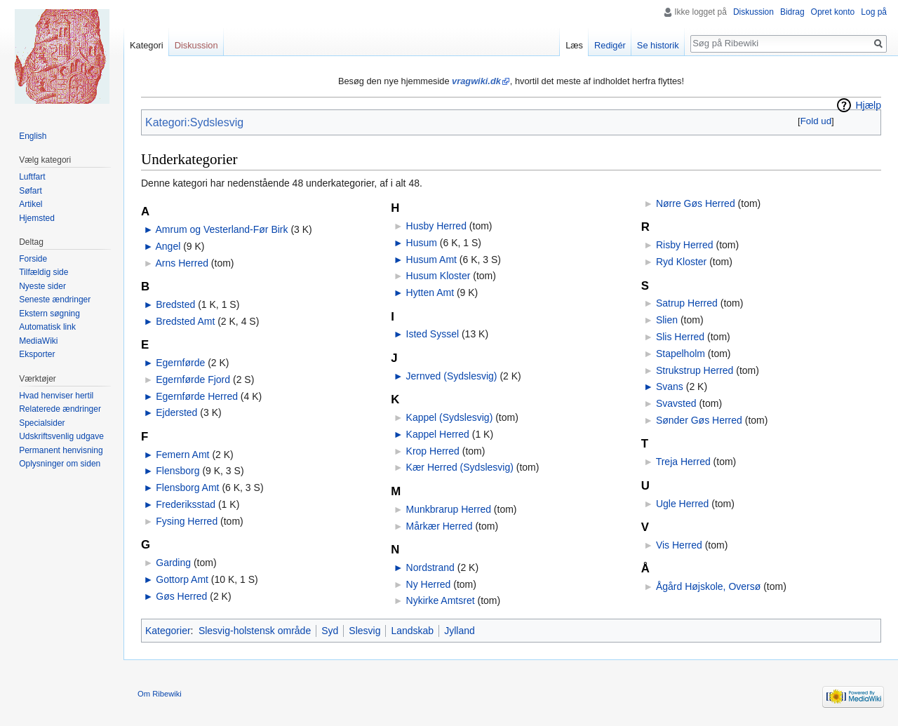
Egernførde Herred (197, 396)
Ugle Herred (682, 503)
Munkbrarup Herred (448, 509)
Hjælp (868, 105)
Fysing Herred (186, 521)
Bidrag (792, 12)
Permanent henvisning (60, 450)
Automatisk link (47, 327)
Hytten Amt (430, 292)
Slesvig (364, 630)
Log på (874, 12)
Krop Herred (433, 451)
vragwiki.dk (476, 81)
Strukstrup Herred (694, 370)
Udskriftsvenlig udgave (61, 436)
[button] (816, 121)
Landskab (412, 630)
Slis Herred (680, 336)
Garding (173, 562)
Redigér (610, 45)
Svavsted (676, 403)
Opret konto (833, 12)
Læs (574, 45)
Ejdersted (176, 412)
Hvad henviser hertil (56, 396)
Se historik (658, 45)
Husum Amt (431, 259)
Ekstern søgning (49, 313)
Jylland (459, 630)
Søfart (30, 191)
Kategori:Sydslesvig (194, 122)
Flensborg (177, 470)
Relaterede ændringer (60, 409)
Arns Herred (181, 263)
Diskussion (753, 12)
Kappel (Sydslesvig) (449, 417)
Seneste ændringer (55, 299)
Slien (667, 319)
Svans (669, 386)
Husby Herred (436, 225)
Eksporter (37, 354)
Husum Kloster (438, 275)
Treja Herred (683, 461)
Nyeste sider (42, 286)
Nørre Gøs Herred (695, 203)
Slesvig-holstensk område (255, 630)
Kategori (146, 45)
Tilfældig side (43, 272)
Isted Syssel (432, 334)
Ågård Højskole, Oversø (708, 586)
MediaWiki (38, 341)
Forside (33, 259)
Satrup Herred (687, 303)
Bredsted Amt (185, 321)
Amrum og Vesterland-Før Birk (221, 229)
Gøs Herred (181, 596)
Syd (329, 630)
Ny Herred (428, 584)
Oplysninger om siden (59, 464)
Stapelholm (680, 353)
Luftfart (32, 177)
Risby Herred (684, 244)
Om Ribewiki (160, 694)
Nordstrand (430, 567)
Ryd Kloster (681, 261)
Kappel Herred (437, 434)
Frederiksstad (185, 504)
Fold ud (815, 121)
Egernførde (180, 362)
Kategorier (168, 630)
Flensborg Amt (187, 487)
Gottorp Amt (182, 579)
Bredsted (175, 304)
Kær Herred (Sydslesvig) (460, 467)
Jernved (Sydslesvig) (451, 376)
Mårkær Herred (439, 526)
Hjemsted (37, 218)
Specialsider (42, 423)
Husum (421, 242)
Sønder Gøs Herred (699, 420)
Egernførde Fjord (193, 379)
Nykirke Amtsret (440, 600)
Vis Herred (679, 545)
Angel (167, 246)
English (32, 136)
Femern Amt (182, 454)
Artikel (30, 204)
